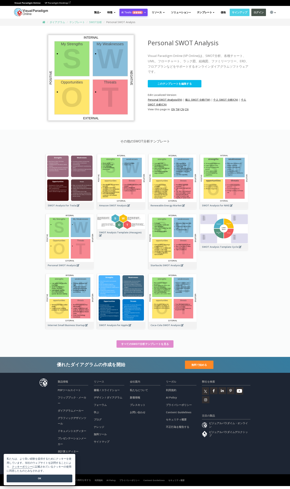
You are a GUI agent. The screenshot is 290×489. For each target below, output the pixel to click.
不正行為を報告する (177, 427)
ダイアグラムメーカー (71, 410)
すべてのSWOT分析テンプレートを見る (145, 344)
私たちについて (139, 390)
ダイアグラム (57, 22)
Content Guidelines (178, 412)
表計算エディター (68, 451)
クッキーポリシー (22, 466)
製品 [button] (97, 12)
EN (173, 109)
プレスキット (137, 405)
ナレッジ (99, 427)
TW (178, 109)
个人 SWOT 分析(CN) (225, 99)
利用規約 (171, 390)
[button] (111, 12)
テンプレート (77, 22)
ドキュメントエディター (72, 431)
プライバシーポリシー (179, 405)
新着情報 (135, 397)
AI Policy (171, 397)
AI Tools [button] (133, 12)
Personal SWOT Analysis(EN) (165, 99)
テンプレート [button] (205, 12)
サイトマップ (101, 441)
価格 (223, 12)
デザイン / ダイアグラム (108, 397)
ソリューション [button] (180, 12)
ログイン (259, 12)
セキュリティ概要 (176, 419)
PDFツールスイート (69, 390)
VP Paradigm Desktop (58, 2)
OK (39, 478)
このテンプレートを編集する (174, 83)
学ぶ (96, 412)
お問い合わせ (137, 412)
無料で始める (199, 365)
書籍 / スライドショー (107, 390)
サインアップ (239, 12)
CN (182, 109)
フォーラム (100, 405)
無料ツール (100, 434)
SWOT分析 (95, 22)
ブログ (98, 419)
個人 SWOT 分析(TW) (197, 99)
